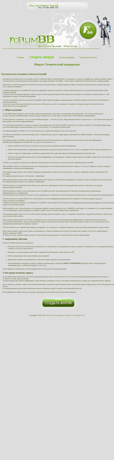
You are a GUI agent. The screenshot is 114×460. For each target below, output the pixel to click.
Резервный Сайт (79, 315)
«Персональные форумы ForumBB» (59, 315)
